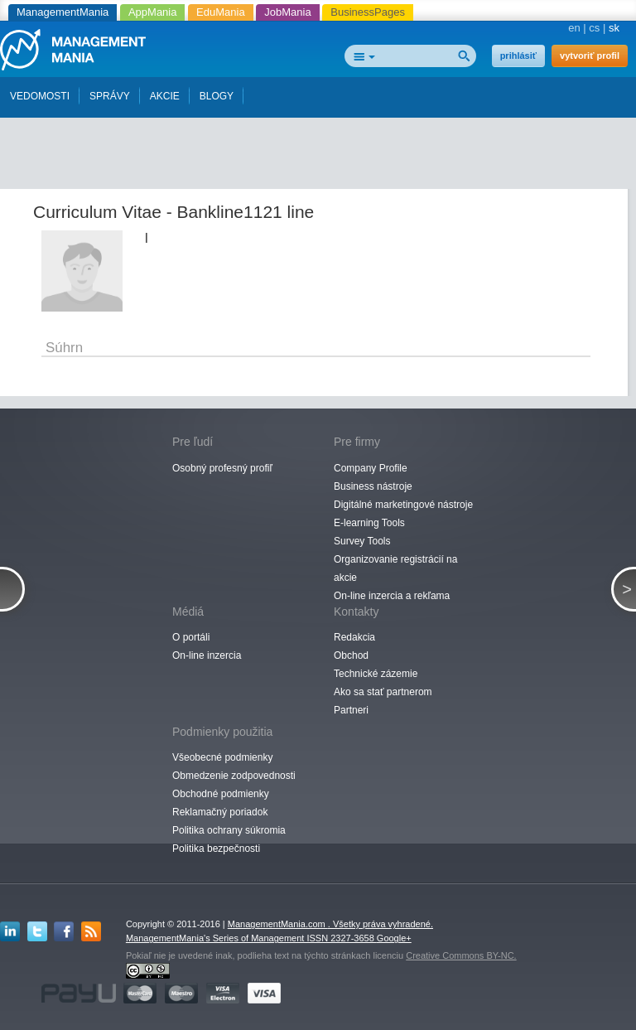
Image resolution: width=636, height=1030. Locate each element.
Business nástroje (373, 486)
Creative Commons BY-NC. (461, 955)
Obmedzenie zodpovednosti (234, 775)
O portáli (191, 637)
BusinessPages (367, 12)
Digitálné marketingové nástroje (403, 504)
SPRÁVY (109, 96)
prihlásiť (518, 55)
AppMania (152, 12)
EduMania (220, 12)
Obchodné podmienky (220, 794)
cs (594, 28)
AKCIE (165, 96)
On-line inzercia (206, 655)
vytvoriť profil (589, 55)
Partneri (351, 710)
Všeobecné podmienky (222, 757)
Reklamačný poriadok (219, 812)
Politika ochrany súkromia (229, 830)
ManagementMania (62, 12)
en (574, 28)
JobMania (287, 12)
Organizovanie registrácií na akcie (395, 568)
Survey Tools (362, 541)
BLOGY (217, 96)
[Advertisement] (323, 147)
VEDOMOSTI (40, 96)
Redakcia (354, 637)
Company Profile (370, 468)
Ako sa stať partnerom (383, 692)
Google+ (394, 938)
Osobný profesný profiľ (222, 468)
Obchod (351, 655)
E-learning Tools (369, 523)
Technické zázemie (375, 673)
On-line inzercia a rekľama (392, 596)
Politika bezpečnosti (216, 848)
